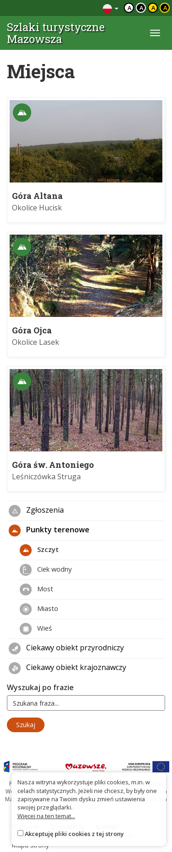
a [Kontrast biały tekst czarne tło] (141, 8)
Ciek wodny (46, 570)
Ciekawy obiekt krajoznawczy (67, 668)
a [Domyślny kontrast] (130, 8)
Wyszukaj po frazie (40, 687)
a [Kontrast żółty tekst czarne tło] (165, 8)
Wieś (36, 629)
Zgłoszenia (36, 511)
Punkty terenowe (49, 530)
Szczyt (39, 550)
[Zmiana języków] (110, 8)
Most (36, 589)
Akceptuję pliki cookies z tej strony (74, 834)
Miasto (39, 609)
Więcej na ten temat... (46, 816)
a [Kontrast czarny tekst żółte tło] (153, 8)
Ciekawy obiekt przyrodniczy (66, 648)
